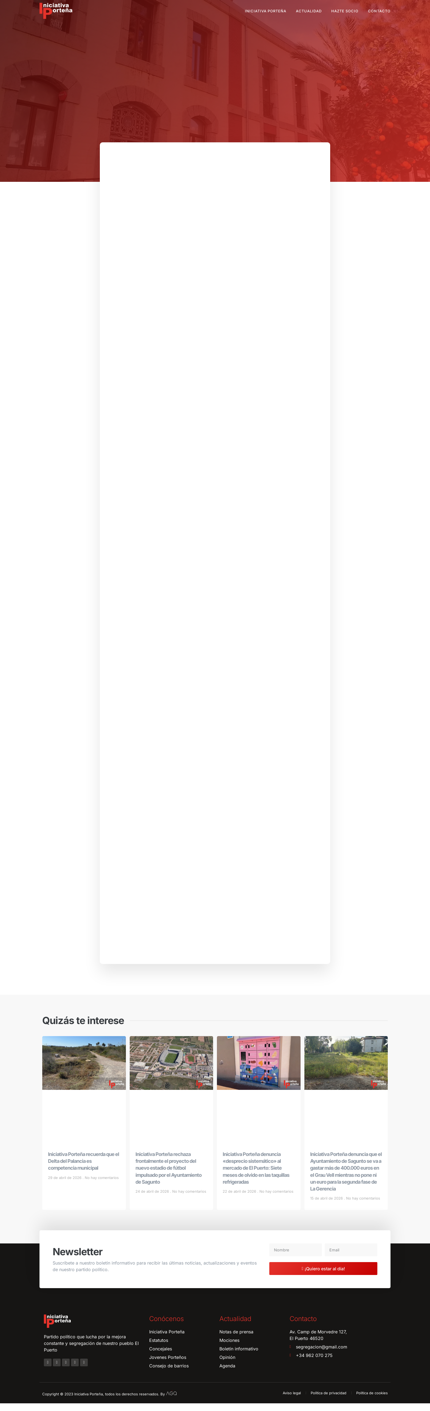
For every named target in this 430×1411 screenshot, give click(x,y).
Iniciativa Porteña (265, 11)
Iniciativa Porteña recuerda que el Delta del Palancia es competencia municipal (83, 1168)
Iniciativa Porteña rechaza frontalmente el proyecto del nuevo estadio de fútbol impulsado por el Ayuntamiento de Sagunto (168, 1175)
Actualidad (309, 11)
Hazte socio (344, 11)
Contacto (379, 11)
